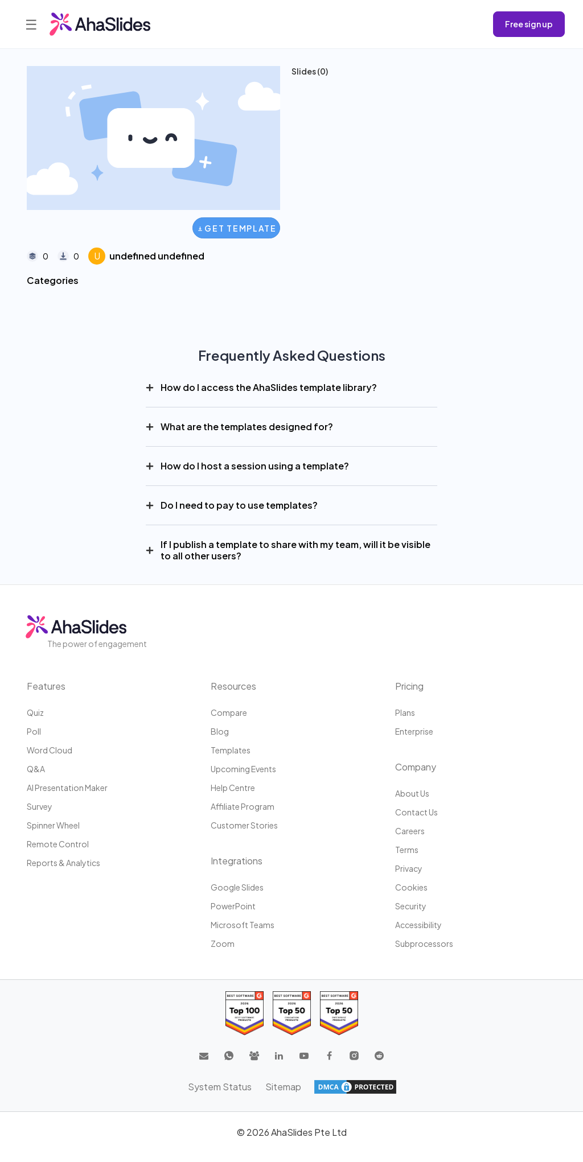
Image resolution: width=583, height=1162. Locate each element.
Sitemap (283, 1087)
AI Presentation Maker (67, 787)
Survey (39, 806)
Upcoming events (243, 769)
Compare (229, 712)
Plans (405, 712)
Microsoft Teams (242, 925)
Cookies (411, 887)
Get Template (237, 228)
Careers (410, 831)
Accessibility (418, 925)
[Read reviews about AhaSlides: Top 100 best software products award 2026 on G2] (244, 1013)
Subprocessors (424, 943)
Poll (34, 731)
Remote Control (58, 844)
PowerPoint (233, 906)
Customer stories (244, 825)
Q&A (36, 769)
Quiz (35, 712)
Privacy (408, 868)
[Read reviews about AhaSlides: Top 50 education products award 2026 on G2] (292, 1013)
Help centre (233, 787)
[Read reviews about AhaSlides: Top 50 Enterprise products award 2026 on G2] (339, 1013)
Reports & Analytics (63, 863)
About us (412, 793)
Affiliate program (242, 806)
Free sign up (529, 24)
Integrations (236, 861)
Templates (231, 750)
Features (46, 686)
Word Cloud (49, 750)
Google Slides (237, 887)
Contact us (416, 812)
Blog (220, 731)
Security (410, 906)
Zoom (223, 943)
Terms (406, 849)
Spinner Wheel (53, 825)
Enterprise (414, 731)
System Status (220, 1087)
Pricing (409, 686)
